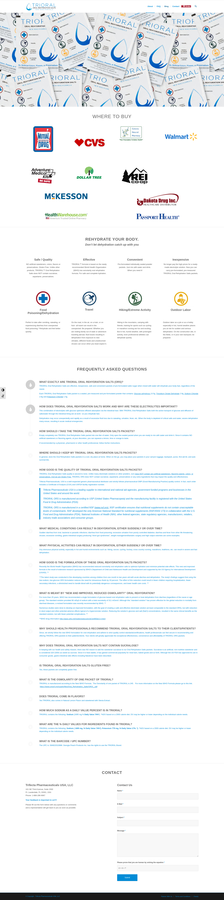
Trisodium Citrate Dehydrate (167, 394)
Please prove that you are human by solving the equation (141, 862)
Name (120, 791)
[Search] (195, 6)
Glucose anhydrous (142, 394)
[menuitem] (150, 6)
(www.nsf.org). (101, 507)
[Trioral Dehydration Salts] (41, 6)
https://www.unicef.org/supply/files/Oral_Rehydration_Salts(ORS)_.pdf (68, 687)
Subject (120, 817)
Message (121, 831)
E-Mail (120, 804)
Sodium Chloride (191, 394)
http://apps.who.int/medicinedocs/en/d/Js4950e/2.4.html (82, 619)
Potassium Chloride (55, 397)
